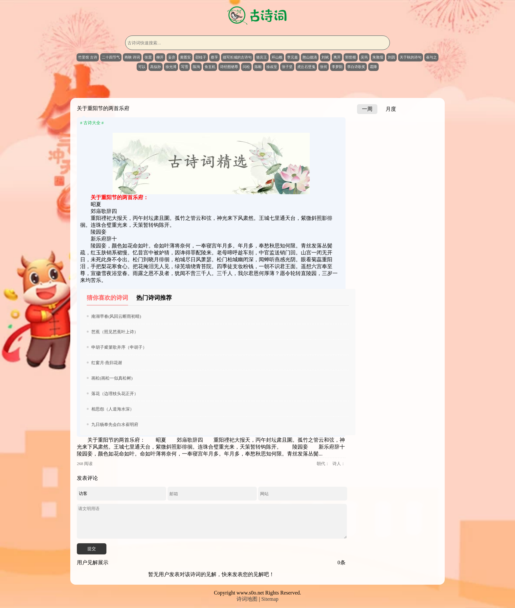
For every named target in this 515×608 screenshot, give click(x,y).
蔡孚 (214, 57)
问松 (246, 67)
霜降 (373, 67)
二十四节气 (111, 57)
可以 (142, 67)
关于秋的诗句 (410, 57)
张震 (148, 57)
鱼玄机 (210, 67)
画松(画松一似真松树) (112, 378)
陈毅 (258, 67)
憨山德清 (309, 57)
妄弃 (171, 57)
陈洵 (196, 67)
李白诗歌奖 (356, 67)
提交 (91, 548)
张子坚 (287, 67)
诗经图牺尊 (229, 67)
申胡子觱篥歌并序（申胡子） (119, 347)
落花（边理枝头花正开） (114, 393)
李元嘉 (292, 57)
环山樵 (277, 57)
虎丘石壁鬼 (306, 67)
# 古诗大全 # (92, 122)
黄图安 (185, 57)
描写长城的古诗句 (237, 57)
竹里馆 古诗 (87, 57)
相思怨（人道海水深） (112, 409)
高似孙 (155, 67)
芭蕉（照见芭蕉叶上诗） (114, 331)
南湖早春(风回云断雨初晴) (116, 316)
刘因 (391, 57)
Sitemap (269, 599)
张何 (323, 67)
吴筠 (364, 57)
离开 (337, 57)
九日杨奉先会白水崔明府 (114, 424)
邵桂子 (200, 57)
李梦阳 (337, 67)
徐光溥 (171, 67)
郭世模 (350, 57)
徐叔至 (271, 67)
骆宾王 (261, 57)
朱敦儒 (377, 57)
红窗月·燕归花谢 (106, 362)
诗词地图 (247, 599)
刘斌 (325, 57)
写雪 (184, 67)
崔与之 (431, 57)
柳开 (160, 57)
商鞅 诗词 (132, 57)
